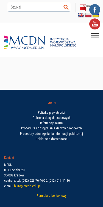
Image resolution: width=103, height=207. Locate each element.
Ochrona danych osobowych (51, 118)
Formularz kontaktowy (51, 196)
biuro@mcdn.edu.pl (27, 186)
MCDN (52, 103)
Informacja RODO (51, 123)
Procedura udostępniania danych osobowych (51, 128)
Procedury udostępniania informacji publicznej (51, 134)
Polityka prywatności (51, 113)
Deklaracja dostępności (52, 139)
